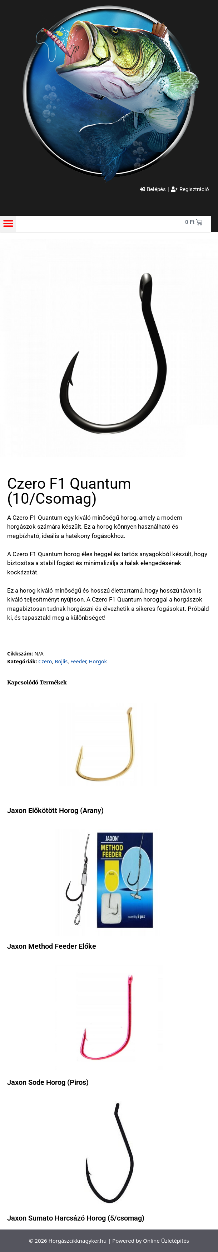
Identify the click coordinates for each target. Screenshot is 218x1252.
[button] (8, 224)
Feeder (78, 661)
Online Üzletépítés (166, 1240)
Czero (45, 661)
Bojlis (61, 661)
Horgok (98, 661)
